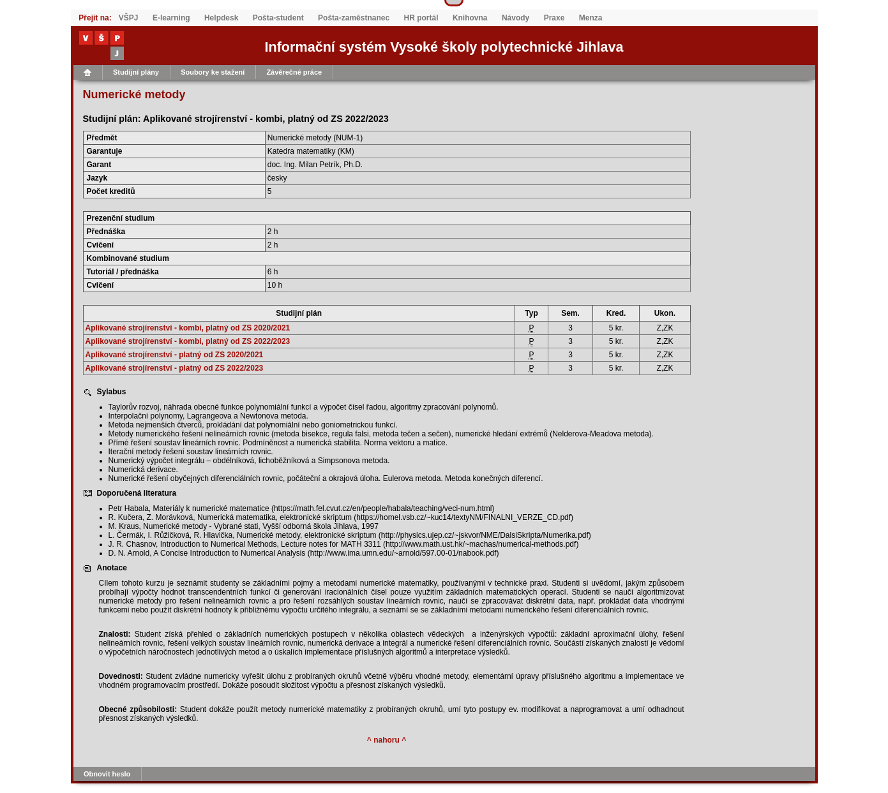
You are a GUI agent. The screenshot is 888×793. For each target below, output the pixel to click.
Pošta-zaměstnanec (353, 17)
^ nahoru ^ (386, 740)
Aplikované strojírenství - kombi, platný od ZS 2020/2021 (188, 327)
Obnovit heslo (107, 774)
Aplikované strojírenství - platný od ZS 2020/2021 (175, 354)
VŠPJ (129, 17)
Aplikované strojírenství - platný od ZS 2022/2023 (175, 368)
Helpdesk (221, 17)
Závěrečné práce (294, 72)
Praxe (554, 17)
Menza (591, 17)
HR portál (421, 17)
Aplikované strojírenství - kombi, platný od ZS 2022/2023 (188, 341)
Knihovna (470, 17)
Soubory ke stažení (213, 72)
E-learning (171, 17)
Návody (515, 17)
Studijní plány (136, 72)
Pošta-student (278, 17)
